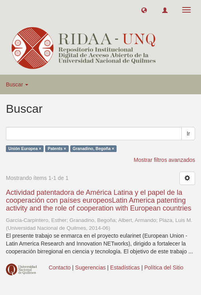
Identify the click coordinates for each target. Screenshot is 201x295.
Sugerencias (90, 267)
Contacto (60, 267)
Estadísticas (125, 267)
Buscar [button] (17, 84)
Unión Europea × (24, 148)
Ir (188, 133)
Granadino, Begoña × (93, 148)
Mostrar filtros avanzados (164, 160)
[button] (144, 9)
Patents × (57, 148)
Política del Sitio (164, 267)
